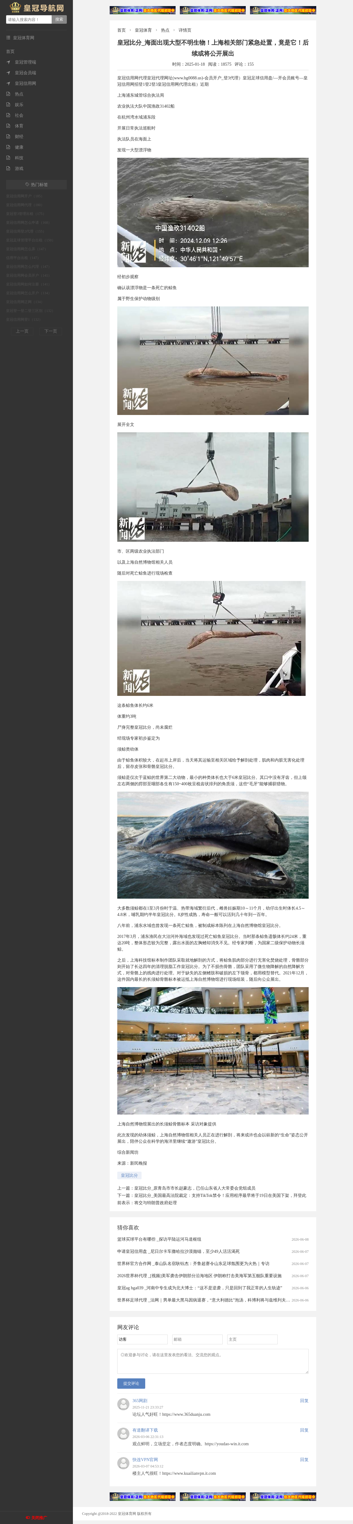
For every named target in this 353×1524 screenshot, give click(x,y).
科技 (14, 158)
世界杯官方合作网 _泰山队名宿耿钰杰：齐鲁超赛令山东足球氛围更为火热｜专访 (193, 1263)
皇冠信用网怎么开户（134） (29, 293)
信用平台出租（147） (23, 258)
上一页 (22, 331)
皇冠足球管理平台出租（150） (30, 240)
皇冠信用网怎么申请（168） (29, 222)
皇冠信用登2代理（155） (26, 231)
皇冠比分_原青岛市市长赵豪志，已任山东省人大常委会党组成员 (194, 1188)
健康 (14, 147)
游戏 (14, 168)
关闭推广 (39, 1517)
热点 (14, 94)
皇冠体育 (143, 30)
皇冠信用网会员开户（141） (29, 275)
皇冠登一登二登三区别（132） (30, 311)
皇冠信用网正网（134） (25, 302)
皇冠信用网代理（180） (25, 205)
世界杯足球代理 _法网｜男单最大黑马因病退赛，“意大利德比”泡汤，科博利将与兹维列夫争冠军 (208, 1300)
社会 (14, 115)
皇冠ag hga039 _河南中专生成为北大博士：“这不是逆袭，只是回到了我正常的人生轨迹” (199, 1288)
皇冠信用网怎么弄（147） (27, 249)
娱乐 (14, 104)
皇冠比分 (129, 1175)
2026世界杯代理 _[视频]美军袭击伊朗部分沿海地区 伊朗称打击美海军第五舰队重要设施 (199, 1275)
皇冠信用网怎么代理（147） (29, 266)
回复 (304, 1404)
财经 (14, 136)
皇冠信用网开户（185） (25, 196)
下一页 (50, 331)
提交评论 (131, 1387)
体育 (14, 126)
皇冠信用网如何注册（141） (29, 284)
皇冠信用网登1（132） (24, 319)
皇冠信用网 (21, 83)
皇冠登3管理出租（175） (26, 214)
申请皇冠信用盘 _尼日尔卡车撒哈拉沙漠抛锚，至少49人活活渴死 (178, 1251)
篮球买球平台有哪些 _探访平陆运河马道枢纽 (159, 1239)
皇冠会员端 (21, 73)
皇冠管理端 (21, 62)
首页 (10, 51)
